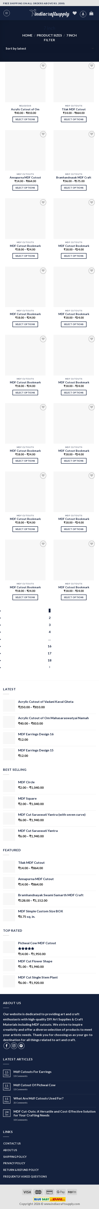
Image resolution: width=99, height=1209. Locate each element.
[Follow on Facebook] (6, 1045)
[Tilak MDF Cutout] (74, 82)
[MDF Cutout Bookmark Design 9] (74, 287)
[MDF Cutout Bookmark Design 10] (25, 287)
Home (27, 35)
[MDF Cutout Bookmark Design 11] (74, 218)
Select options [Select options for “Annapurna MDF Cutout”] (25, 187)
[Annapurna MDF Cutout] (25, 150)
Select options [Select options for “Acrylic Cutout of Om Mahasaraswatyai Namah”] (25, 119)
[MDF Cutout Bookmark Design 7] (74, 355)
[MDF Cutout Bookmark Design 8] (25, 355)
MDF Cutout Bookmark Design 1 (73, 587)
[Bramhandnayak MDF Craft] (74, 150)
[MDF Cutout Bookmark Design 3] (74, 491)
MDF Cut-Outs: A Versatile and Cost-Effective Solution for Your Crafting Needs (54, 1113)
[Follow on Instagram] (14, 1045)
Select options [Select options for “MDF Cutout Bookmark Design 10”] (25, 324)
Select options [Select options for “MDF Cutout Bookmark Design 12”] (25, 256)
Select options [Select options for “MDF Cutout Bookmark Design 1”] (74, 597)
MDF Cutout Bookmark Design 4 (25, 519)
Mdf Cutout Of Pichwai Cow (34, 1085)
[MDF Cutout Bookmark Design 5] (74, 423)
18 (49, 660)
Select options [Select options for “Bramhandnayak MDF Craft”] (74, 187)
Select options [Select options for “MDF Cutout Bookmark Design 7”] (74, 392)
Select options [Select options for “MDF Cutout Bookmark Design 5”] (74, 460)
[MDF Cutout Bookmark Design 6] (25, 423)
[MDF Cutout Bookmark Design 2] (25, 560)
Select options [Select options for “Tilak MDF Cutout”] (74, 119)
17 (49, 653)
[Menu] (6, 13)
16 (49, 646)
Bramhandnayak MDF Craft (73, 177)
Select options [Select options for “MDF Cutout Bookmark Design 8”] (25, 392)
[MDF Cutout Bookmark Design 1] (74, 560)
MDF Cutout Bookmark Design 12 (25, 246)
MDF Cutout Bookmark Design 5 (73, 451)
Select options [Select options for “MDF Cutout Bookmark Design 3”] (74, 529)
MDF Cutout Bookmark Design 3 (73, 519)
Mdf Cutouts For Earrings (32, 1071)
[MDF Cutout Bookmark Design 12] (25, 218)
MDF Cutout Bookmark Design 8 (25, 383)
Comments (20, 1076)
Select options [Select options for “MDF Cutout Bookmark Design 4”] (25, 529)
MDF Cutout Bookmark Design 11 (73, 246)
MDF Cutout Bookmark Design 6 (25, 451)
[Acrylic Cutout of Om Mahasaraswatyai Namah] (25, 82)
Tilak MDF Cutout (74, 109)
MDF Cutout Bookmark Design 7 (73, 383)
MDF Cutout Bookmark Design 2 (25, 587)
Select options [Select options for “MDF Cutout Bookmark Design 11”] (74, 256)
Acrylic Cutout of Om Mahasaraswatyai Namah (25, 110)
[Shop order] (49, 48)
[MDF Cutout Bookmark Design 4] (25, 491)
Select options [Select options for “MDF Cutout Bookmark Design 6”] (25, 460)
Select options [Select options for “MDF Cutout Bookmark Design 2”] (25, 597)
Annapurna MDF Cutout (25, 177)
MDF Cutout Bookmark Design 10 (25, 314)
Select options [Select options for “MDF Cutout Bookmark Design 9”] (74, 324)
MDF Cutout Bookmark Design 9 (73, 314)
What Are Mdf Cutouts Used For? (38, 1098)
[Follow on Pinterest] (21, 1045)
